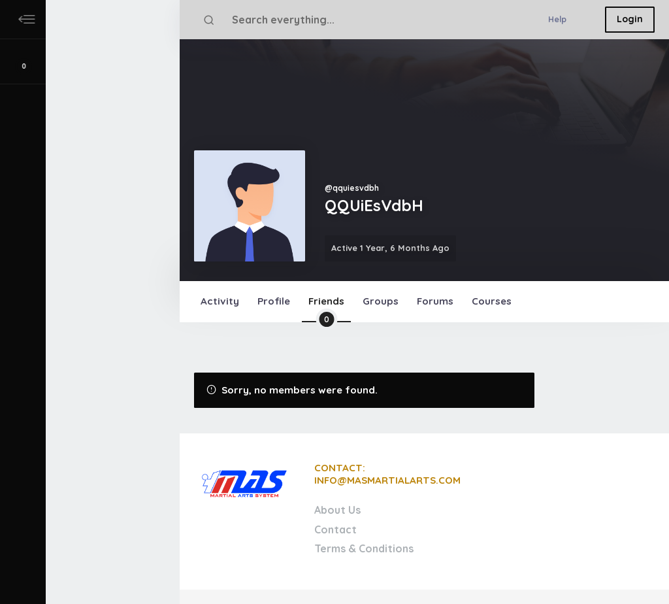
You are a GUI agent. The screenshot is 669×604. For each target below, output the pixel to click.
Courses (492, 301)
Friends (326, 308)
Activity (220, 301)
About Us (337, 509)
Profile (273, 301)
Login (630, 19)
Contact (335, 529)
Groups (381, 301)
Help (557, 19)
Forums (435, 301)
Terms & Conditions (364, 548)
